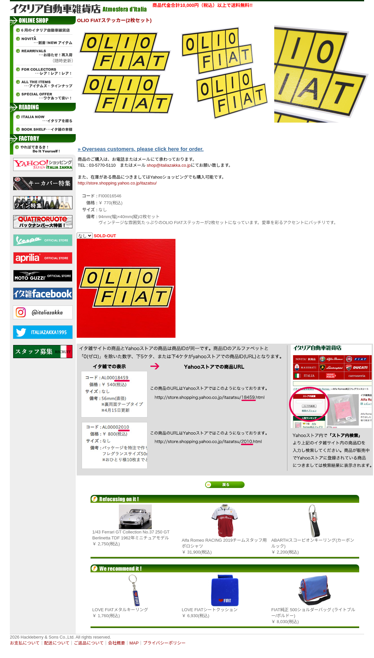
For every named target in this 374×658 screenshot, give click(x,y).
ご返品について (89, 643)
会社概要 (116, 643)
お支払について (25, 643)
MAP (134, 643)
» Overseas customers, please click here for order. (140, 149)
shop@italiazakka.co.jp (169, 165)
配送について (57, 643)
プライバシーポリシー (164, 643)
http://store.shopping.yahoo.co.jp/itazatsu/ (117, 183)
